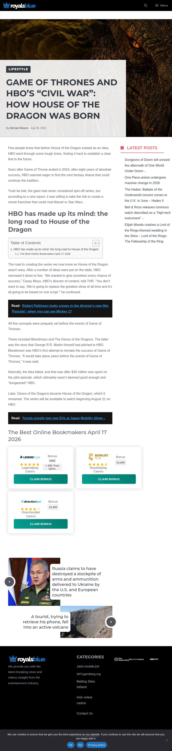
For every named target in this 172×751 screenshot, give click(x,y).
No (80, 745)
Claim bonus (40, 479)
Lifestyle (18, 69)
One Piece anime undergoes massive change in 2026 (145, 180)
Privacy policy (96, 745)
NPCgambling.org (89, 674)
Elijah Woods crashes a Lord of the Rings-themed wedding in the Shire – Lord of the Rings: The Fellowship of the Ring (147, 233)
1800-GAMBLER (88, 666)
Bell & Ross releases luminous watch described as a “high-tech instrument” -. (148, 212)
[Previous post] (9, 582)
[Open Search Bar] (145, 5)
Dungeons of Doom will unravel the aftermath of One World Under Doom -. (147, 165)
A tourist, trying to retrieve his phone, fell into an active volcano (45, 622)
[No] (167, 740)
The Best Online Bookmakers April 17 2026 (45, 253)
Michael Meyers (19, 128)
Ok (70, 745)
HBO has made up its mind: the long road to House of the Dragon (56, 249)
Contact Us (85, 713)
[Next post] (111, 622)
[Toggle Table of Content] (94, 243)
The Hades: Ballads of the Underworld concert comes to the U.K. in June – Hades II (146, 195)
